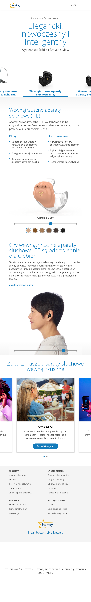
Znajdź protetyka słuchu (21, 285)
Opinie (12, 479)
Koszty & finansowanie (20, 483)
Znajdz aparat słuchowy (20, 492)
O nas (50, 504)
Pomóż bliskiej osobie (58, 492)
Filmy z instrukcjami (18, 509)
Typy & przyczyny (56, 479)
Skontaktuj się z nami (58, 513)
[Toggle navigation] (75, 5)
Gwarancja (14, 513)
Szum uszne (15, 488)
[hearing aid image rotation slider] (45, 223)
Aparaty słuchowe (17, 475)
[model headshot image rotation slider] (45, 350)
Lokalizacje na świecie (58, 509)
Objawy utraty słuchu (58, 483)
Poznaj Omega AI (45, 445)
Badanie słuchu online (58, 475)
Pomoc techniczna (17, 504)
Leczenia (52, 488)
